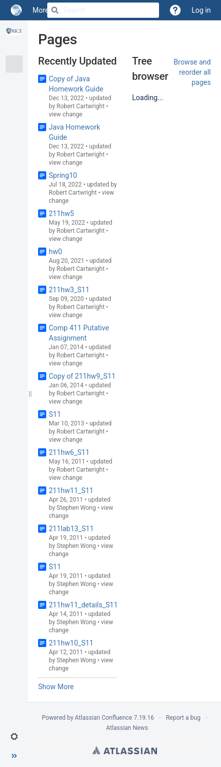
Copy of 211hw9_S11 (82, 376)
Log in (201, 10)
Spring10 (63, 175)
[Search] (55, 10)
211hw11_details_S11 (83, 605)
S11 (55, 414)
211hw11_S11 (71, 490)
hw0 (55, 252)
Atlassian (124, 750)
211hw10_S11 (71, 643)
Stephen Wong (76, 507)
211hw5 (61, 213)
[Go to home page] (16, 10)
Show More (56, 687)
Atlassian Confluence (103, 717)
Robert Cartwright (80, 106)
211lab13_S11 (71, 529)
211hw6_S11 (69, 452)
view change (65, 114)
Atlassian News (127, 727)
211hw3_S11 (69, 290)
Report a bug (183, 717)
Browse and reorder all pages (192, 72)
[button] (14, 736)
